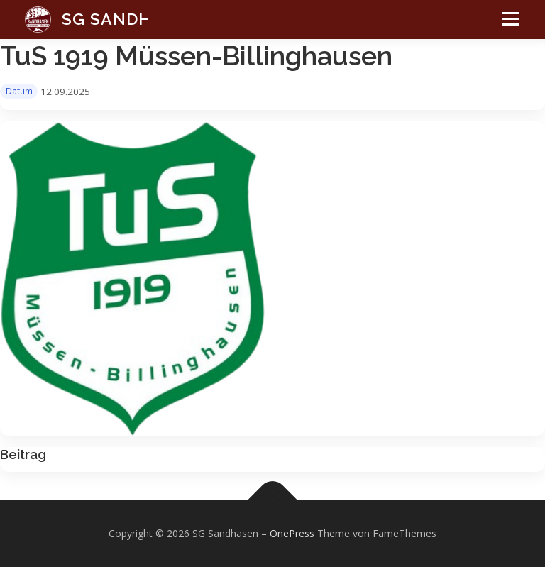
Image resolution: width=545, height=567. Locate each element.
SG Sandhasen (130, 18)
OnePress (292, 533)
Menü (506, 25)
